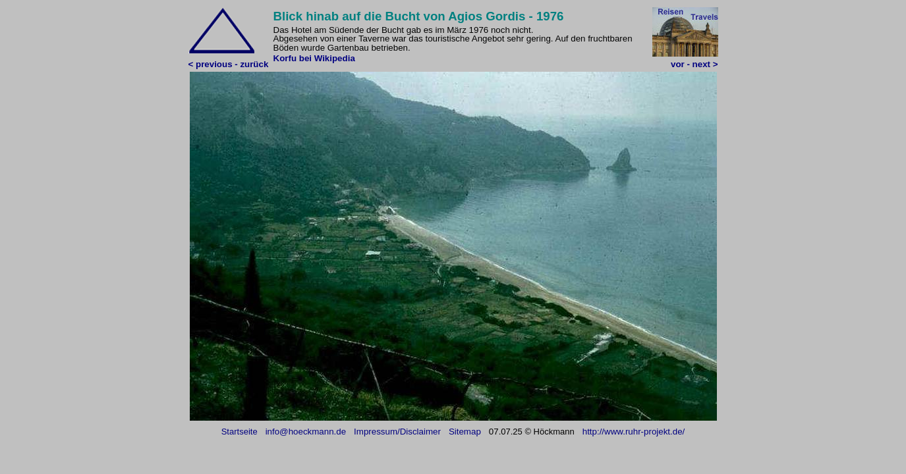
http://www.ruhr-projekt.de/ (633, 431)
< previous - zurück (228, 64)
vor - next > (694, 64)
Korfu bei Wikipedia (314, 58)
